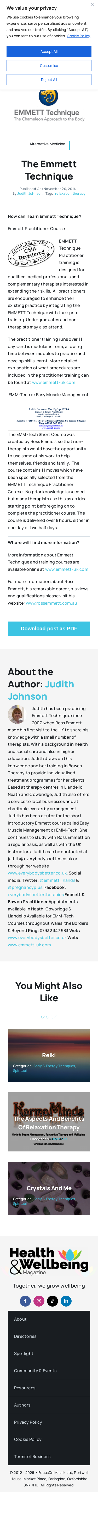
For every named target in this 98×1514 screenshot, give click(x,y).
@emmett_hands (57, 880)
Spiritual (20, 1070)
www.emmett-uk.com (53, 382)
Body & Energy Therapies (54, 1065)
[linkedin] (66, 1301)
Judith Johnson (30, 193)
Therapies (59, 1139)
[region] (49, 45)
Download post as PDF (49, 628)
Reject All (49, 79)
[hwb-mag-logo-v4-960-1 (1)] (49, 1249)
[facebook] (25, 1301)
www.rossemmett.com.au (51, 603)
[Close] (92, 4)
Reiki (49, 1055)
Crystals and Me (49, 1188)
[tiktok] (52, 1301)
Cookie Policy (78, 35)
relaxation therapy (70, 193)
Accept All (49, 51)
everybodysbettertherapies (36, 894)
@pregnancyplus (25, 887)
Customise (49, 65)
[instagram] (38, 1301)
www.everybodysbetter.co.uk (37, 873)
